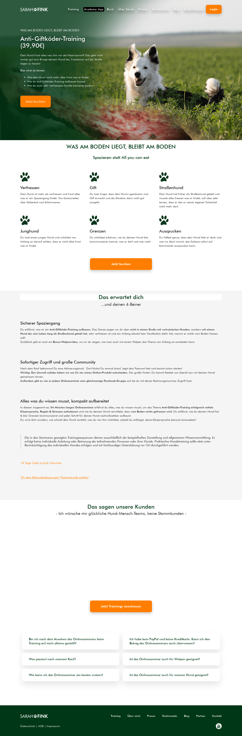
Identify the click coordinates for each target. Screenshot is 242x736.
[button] (11, 557)
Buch (110, 9)
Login (214, 9)
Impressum (53, 726)
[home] (34, 9)
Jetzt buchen (121, 264)
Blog (177, 9)
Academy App (93, 9)
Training (73, 9)
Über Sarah (126, 9)
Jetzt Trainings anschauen (121, 606)
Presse (143, 9)
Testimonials (160, 9)
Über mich (133, 716)
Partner (200, 716)
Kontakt (217, 716)
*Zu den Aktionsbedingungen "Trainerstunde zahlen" (54, 477)
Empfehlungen (194, 9)
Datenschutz (27, 726)
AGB (41, 726)
